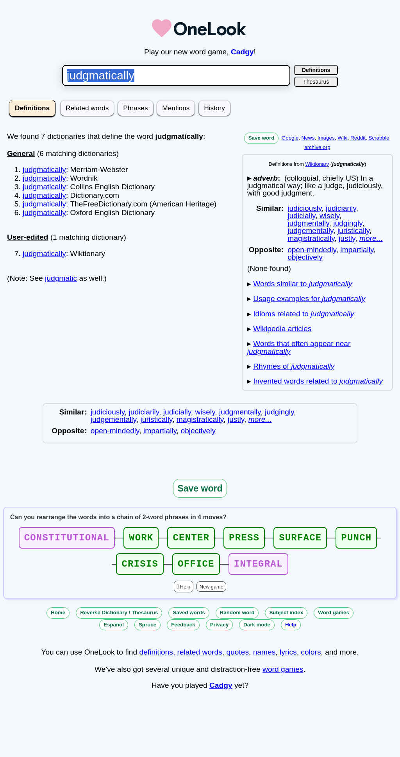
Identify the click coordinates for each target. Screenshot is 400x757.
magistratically (311, 238)
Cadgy (242, 52)
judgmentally (308, 223)
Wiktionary (317, 164)
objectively (305, 257)
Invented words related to (318, 381)
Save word (261, 138)
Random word (237, 617)
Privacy (219, 629)
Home (58, 617)
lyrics (288, 657)
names (264, 657)
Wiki (342, 138)
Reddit (358, 138)
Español (114, 629)
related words (199, 657)
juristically (354, 230)
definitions (156, 657)
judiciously (304, 208)
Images (326, 138)
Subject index (286, 617)
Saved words (189, 617)
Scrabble (378, 138)
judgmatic (61, 278)
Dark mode (256, 629)
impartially (356, 250)
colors (311, 657)
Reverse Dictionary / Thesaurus (119, 617)
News (308, 138)
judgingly (347, 223)
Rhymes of (293, 366)
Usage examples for (309, 298)
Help (185, 591)
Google (290, 138)
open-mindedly (312, 250)
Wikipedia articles (282, 329)
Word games (333, 617)
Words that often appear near (299, 347)
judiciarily (341, 208)
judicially (301, 216)
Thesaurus (316, 82)
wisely (329, 216)
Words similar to (302, 284)
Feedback (183, 629)
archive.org (317, 147)
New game (211, 591)
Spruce (147, 629)
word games (283, 674)
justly (347, 238)
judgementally (310, 230)
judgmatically (44, 169)
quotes (237, 657)
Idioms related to (303, 314)
